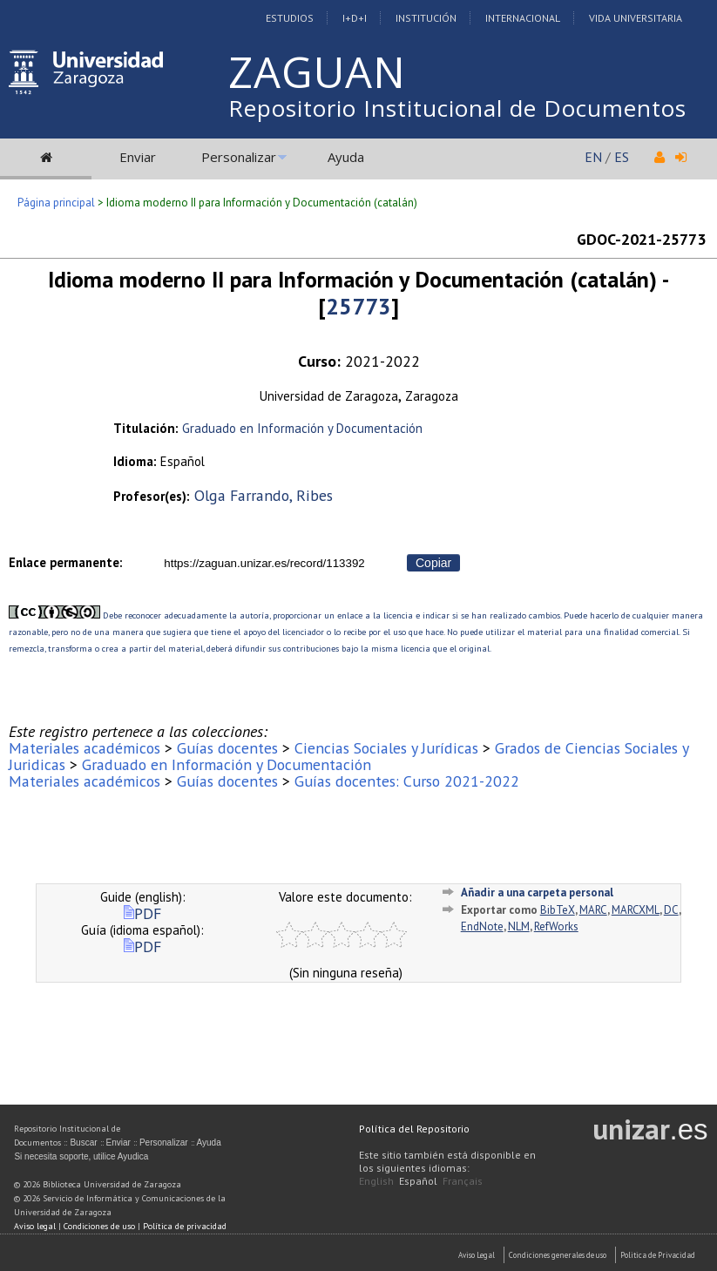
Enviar (137, 157)
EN (593, 157)
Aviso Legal (476, 1255)
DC (671, 910)
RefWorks (556, 926)
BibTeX (557, 910)
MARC (593, 910)
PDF (142, 913)
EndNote (482, 926)
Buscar (83, 1142)
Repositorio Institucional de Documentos (457, 108)
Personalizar (238, 157)
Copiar (433, 563)
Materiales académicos (84, 748)
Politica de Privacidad (657, 1255)
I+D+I (354, 17)
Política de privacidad (185, 1226)
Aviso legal (35, 1226)
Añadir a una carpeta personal (537, 892)
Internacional (522, 17)
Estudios (290, 17)
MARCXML (636, 910)
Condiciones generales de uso (557, 1255)
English (376, 1180)
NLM (519, 926)
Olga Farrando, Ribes (263, 495)
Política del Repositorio (414, 1128)
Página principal (56, 202)
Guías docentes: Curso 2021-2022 (406, 781)
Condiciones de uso (99, 1226)
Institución (426, 17)
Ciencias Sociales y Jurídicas (386, 748)
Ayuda (346, 157)
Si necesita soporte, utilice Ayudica (81, 1156)
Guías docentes (227, 748)
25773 (358, 306)
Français (463, 1180)
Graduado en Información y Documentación (302, 428)
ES (621, 157)
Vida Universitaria (635, 17)
